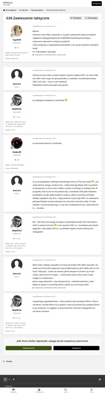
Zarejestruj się (28, 348)
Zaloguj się (76, 348)
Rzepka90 (17, 152)
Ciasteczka (8, 386)
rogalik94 (17, 40)
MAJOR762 (17, 109)
